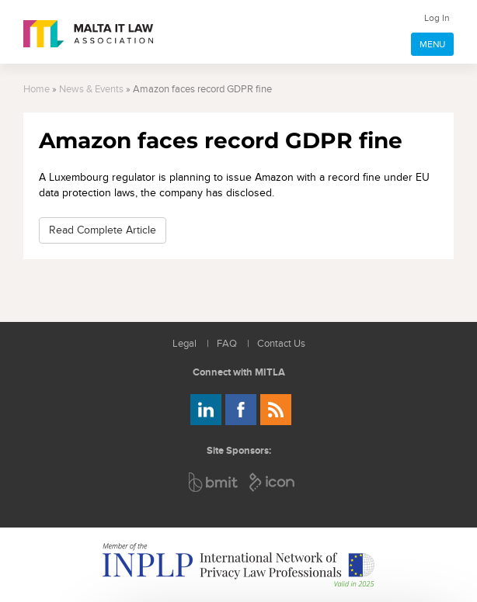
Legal (184, 344)
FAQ (227, 344)
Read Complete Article (102, 230)
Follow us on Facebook (240, 409)
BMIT (214, 482)
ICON (272, 482)
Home (36, 89)
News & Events (91, 89)
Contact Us (281, 344)
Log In (437, 17)
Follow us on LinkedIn (205, 409)
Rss (275, 409)
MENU (432, 44)
